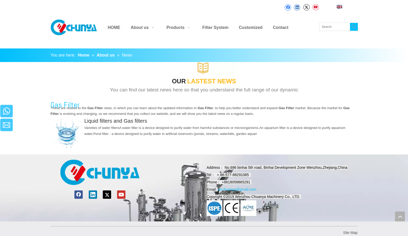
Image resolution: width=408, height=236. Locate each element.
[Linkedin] (297, 7)
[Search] (335, 27)
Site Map (350, 233)
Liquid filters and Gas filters (115, 121)
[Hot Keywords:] (354, 27)
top (400, 216)
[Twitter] (306, 7)
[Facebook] (288, 7)
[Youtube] (315, 7)
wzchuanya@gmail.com (237, 189)
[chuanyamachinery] (99, 172)
